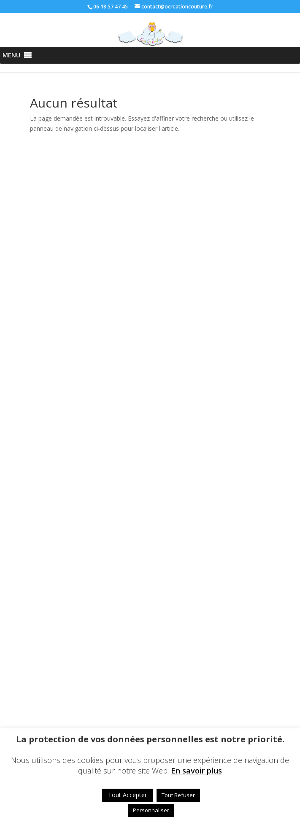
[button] (11, 55)
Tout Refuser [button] (178, 795)
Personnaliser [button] (151, 810)
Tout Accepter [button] (127, 795)
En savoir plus (196, 771)
